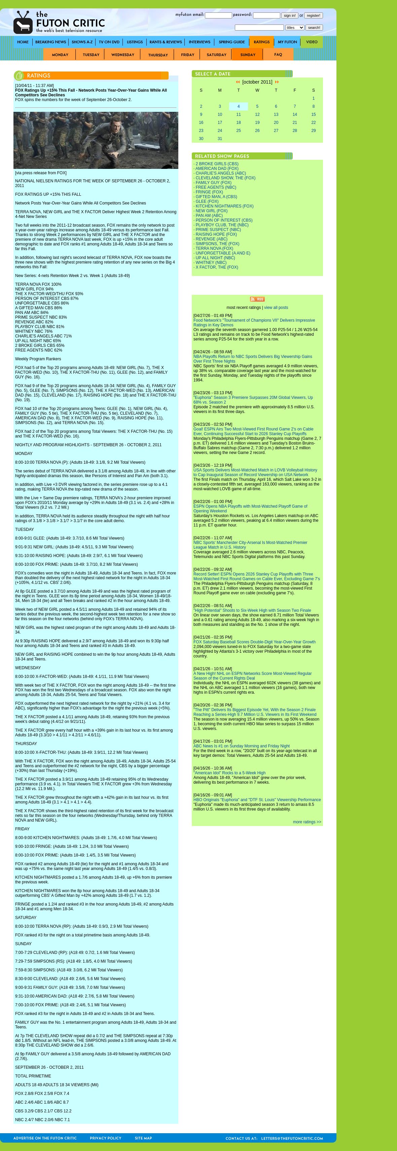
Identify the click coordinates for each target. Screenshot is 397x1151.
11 (239, 114)
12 (257, 114)
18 (239, 122)
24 (220, 130)
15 (313, 114)
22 (313, 122)
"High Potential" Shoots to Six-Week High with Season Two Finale (252, 610)
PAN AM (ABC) (209, 215)
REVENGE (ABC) (212, 239)
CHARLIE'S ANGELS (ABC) (221, 173)
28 (295, 130)
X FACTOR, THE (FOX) (217, 267)
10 (220, 114)
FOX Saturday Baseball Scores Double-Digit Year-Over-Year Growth (254, 642)
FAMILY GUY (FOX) (214, 182)
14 (295, 114)
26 (257, 130)
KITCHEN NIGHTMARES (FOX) (225, 206)
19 (257, 122)
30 (201, 138)
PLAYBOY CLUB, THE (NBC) (222, 225)
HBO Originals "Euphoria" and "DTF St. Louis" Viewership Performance (257, 799)
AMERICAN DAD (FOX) (217, 168)
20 (276, 122)
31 (220, 138)
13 (276, 114)
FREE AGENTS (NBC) (216, 187)
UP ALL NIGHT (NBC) (215, 258)
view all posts (276, 307)
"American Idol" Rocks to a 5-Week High (229, 773)
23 (201, 130)
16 (201, 122)
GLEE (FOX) (207, 201)
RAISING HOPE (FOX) (216, 234)
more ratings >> (307, 822)
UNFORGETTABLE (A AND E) (223, 253)
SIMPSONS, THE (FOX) (218, 243)
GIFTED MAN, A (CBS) (216, 196)
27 (276, 130)
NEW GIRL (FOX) (212, 211)
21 (295, 122)
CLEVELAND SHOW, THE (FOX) (226, 178)
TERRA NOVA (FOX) (214, 248)
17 (220, 122)
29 (313, 130)
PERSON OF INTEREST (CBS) (224, 220)
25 (239, 130)
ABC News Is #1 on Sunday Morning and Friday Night (241, 746)
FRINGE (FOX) (209, 192)
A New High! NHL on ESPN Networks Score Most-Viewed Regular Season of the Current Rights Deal (252, 676)
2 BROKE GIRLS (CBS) (217, 164)
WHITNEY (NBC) (211, 262)
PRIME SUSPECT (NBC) (218, 229)
